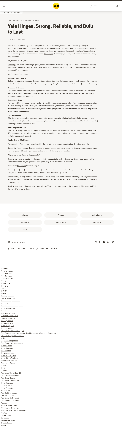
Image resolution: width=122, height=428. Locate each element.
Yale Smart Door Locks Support (12, 331)
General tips (5, 390)
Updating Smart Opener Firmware (13, 410)
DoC (3, 368)
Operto (4, 281)
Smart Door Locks (8, 308)
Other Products (7, 388)
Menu (7, 6)
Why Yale (4, 268)
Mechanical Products (9, 360)
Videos (4, 370)
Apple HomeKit (7, 278)
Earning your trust (7, 296)
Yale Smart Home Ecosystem (12, 306)
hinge (44, 133)
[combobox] (104, 5)
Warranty (4, 403)
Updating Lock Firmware (10, 408)
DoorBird (4, 286)
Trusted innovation (8, 298)
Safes (3, 365)
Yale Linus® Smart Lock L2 (11, 373)
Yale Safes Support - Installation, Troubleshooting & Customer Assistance (28, 333)
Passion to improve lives (10, 301)
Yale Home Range (8, 363)
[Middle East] (16, 241)
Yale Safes (5, 311)
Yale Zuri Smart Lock (9, 393)
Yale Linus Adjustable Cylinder (12, 336)
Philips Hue (5, 283)
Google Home (6, 276)
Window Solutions (8, 318)
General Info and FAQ (9, 405)
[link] (7, 12)
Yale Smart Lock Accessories (12, 343)
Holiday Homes (7, 321)
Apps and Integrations (9, 341)
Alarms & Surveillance (9, 316)
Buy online (5, 418)
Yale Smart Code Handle (10, 398)
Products (4, 303)
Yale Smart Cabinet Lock (10, 380)
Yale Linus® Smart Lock (10, 375)
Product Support (7, 326)
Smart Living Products (9, 358)
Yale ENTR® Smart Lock (10, 400)
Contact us (5, 413)
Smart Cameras (7, 348)
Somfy (3, 288)
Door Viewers (6, 351)
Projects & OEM (7, 323)
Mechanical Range (8, 313)
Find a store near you (9, 420)
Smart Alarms (6, 346)
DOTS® (4, 291)
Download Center (7, 353)
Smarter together (7, 271)
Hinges (31, 155)
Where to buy (6, 415)
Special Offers (6, 423)
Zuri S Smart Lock (8, 395)
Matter (3, 293)
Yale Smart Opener (8, 378)
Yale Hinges (48, 54)
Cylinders (4, 338)
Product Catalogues (8, 356)
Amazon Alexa (6, 273)
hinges (35, 45)
